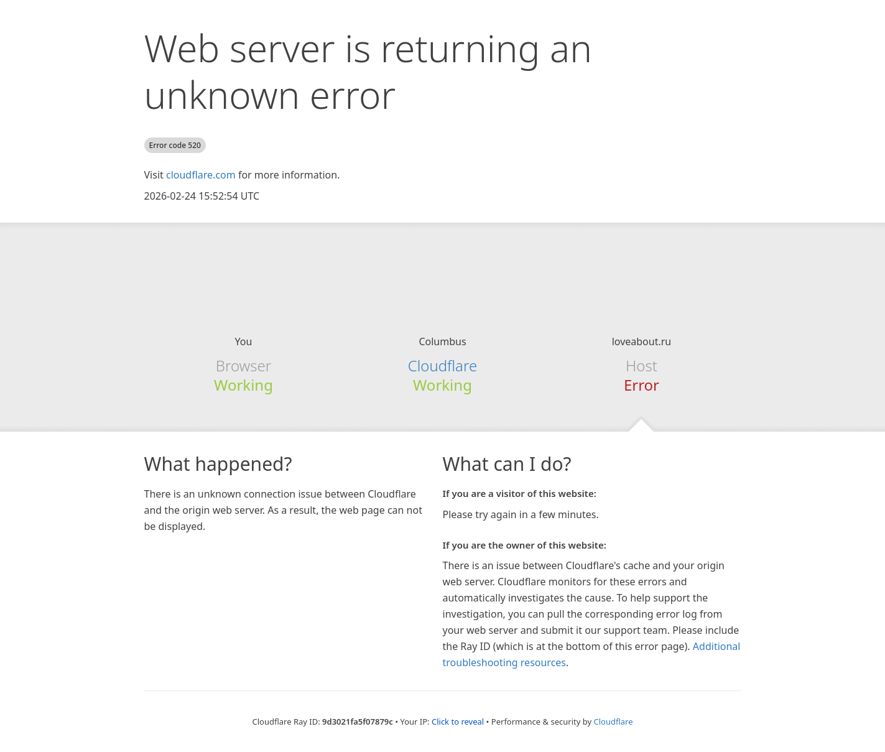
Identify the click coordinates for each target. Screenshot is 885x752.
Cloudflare (442, 365)
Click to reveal (458, 721)
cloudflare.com (201, 175)
